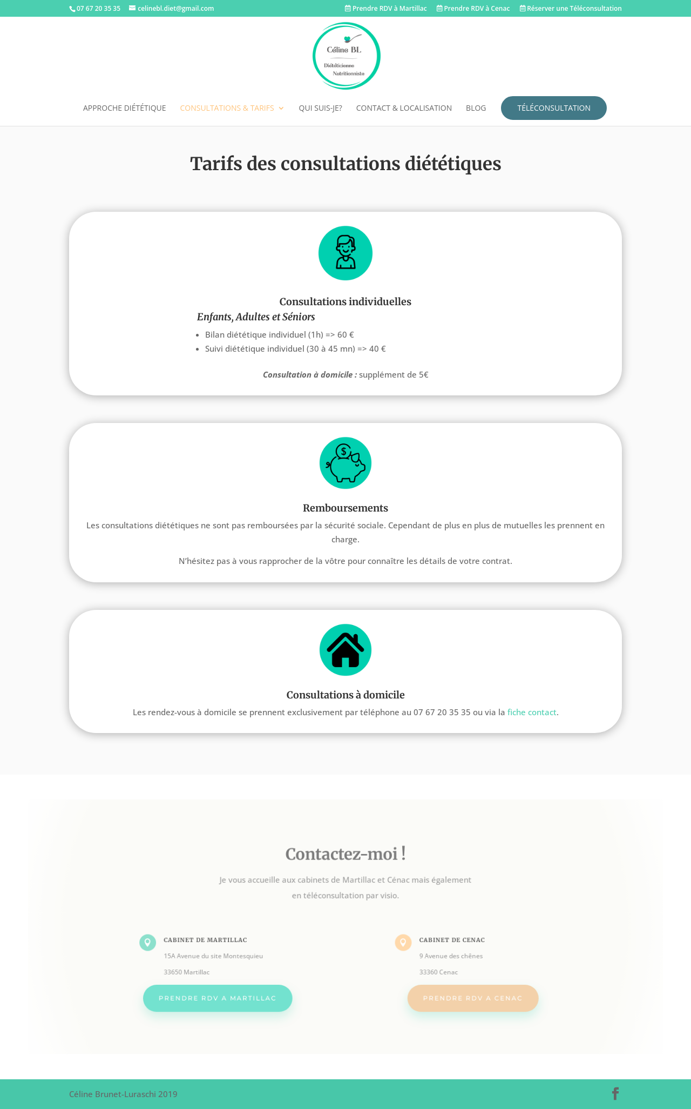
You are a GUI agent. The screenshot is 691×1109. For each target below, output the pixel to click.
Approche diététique (124, 108)
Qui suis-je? (320, 108)
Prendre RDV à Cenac (473, 9)
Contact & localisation (404, 108)
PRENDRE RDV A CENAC (466, 994)
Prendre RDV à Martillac (385, 9)
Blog (476, 108)
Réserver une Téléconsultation (571, 9)
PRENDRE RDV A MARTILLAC (224, 994)
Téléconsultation (554, 108)
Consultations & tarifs (227, 108)
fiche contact (532, 712)
